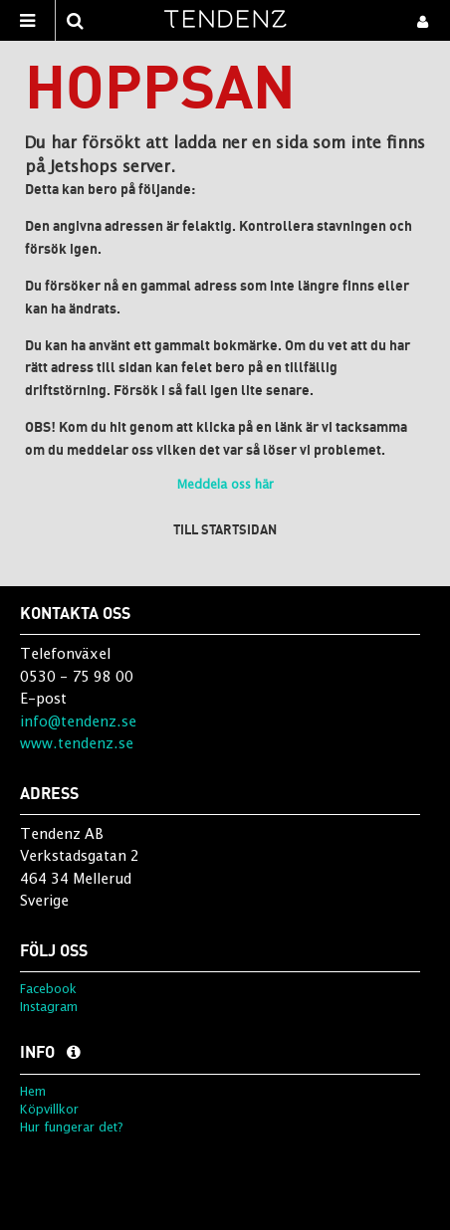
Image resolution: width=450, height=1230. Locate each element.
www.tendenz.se (76, 742)
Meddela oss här (225, 484)
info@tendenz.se (78, 721)
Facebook (48, 988)
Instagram (49, 1006)
